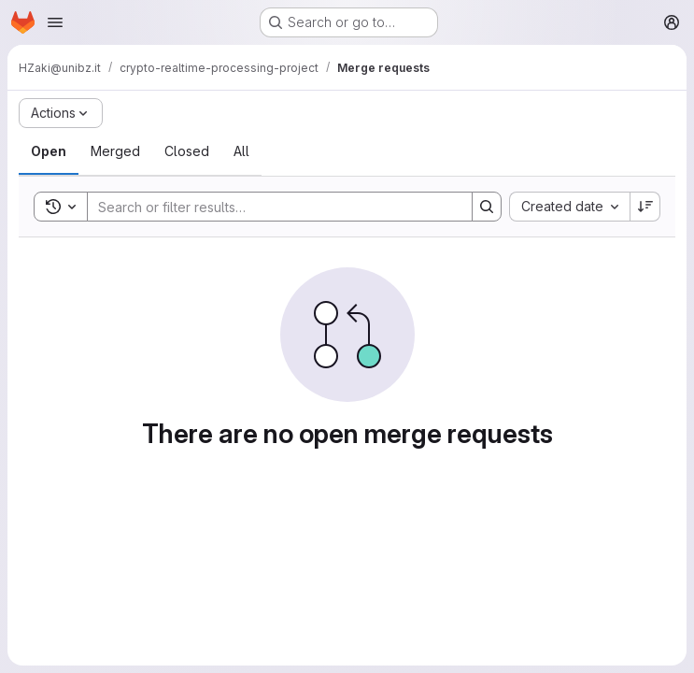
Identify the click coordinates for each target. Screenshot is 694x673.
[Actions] (61, 113)
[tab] (48, 151)
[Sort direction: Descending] (645, 207)
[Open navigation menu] (55, 22)
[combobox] (569, 207)
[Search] (270, 206)
